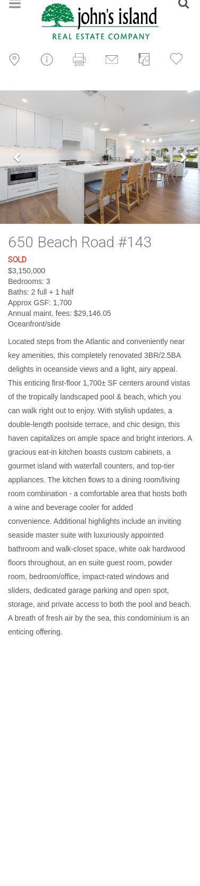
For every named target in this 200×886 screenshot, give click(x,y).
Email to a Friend (115, 59)
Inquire (50, 59)
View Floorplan (147, 59)
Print (83, 59)
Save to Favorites (179, 59)
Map (18, 59)
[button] (17, 157)
